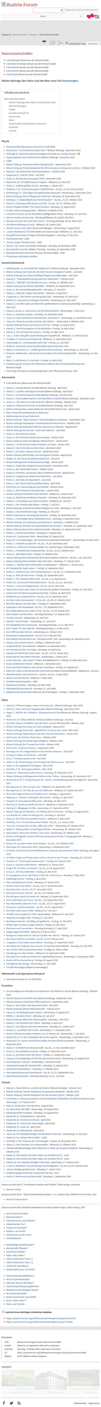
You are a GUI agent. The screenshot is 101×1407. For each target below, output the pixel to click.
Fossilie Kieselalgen (16, 967)
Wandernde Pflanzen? (17, 1248)
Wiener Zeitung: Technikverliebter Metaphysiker (30, 164)
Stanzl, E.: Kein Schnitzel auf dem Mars (25, 447)
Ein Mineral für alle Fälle (18, 1109)
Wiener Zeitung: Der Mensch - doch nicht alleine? (30, 430)
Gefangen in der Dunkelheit (19, 607)
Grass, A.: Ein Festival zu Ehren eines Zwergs (27, 437)
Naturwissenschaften (14, 98)
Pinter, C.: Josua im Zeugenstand (22, 585)
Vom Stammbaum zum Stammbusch (24, 1072)
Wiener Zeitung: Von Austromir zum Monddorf (29, 522)
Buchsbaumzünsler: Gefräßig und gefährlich (28, 921)
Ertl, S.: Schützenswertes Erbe (21, 758)
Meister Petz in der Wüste (18, 885)
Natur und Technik (15, 1303)
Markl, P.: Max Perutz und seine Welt (24, 1176)
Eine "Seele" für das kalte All (20, 628)
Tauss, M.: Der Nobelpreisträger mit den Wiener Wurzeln (34, 1133)
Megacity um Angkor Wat (18, 917)
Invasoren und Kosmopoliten (20, 907)
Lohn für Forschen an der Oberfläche (24, 213)
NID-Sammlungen (67, 80)
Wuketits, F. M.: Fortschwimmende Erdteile (27, 822)
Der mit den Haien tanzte (18, 949)
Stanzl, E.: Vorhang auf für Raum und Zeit (26, 203)
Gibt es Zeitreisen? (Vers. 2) (19, 1262)
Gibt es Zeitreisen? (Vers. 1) (19, 1258)
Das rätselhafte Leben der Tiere (21, 903)
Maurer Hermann (53, 1349)
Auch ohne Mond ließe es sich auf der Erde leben (30, 667)
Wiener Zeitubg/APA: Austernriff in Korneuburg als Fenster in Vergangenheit (43, 836)
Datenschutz (80, 1403)
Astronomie (14, 116)
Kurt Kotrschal (13, 889)
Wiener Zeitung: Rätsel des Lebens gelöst (26, 1019)
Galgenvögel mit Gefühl (17, 931)
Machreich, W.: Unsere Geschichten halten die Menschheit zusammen (40, 1040)
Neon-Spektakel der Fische (19, 882)
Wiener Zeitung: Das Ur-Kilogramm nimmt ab (28, 196)
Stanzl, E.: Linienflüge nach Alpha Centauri (27, 501)
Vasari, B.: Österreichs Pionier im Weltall (26, 405)
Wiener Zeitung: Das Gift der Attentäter (25, 285)
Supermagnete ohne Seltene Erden (23, 157)
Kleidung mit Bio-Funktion (19, 1112)
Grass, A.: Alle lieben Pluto (19, 554)
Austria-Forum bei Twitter (11, 1403)
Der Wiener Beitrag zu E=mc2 (20, 224)
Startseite (4, 4)
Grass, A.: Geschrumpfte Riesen (21, 864)
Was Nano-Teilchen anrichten (20, 938)
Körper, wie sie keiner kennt (20, 642)
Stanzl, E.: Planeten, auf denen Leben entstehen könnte (33, 472)
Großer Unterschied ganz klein (21, 210)
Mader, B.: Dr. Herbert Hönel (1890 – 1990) (26, 1137)
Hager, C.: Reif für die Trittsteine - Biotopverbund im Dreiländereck (38, 712)
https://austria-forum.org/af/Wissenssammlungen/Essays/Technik (39, 1321)
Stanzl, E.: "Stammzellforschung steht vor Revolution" (32, 278)
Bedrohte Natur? (14, 1217)
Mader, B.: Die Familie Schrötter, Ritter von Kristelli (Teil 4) (34, 1158)
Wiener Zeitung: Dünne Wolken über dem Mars (29, 561)
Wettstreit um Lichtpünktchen (21, 596)
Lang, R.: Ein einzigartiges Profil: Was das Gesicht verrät (33, 1058)
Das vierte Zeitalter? (16, 1251)
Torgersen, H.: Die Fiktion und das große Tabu (28, 296)
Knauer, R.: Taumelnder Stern (20, 536)
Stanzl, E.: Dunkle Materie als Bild (22, 387)
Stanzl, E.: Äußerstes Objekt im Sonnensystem (29, 465)
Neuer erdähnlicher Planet (19, 663)
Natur (11, 120)
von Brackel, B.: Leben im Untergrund (24, 815)
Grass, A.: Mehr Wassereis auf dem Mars (25, 490)
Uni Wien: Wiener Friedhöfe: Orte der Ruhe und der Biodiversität (37, 723)
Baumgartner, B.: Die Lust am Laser (23, 786)
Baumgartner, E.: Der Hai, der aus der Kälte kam (29, 790)
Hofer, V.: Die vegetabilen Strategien (23, 765)
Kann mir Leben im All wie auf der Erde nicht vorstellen (33, 670)
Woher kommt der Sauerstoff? (21, 1296)
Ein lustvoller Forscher (17, 249)
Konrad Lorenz (13, 1189)
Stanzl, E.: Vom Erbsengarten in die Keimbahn (28, 328)
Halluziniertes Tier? (15, 1224)
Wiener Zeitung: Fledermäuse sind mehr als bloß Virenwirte (35, 733)
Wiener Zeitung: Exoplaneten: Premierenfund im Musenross (35, 423)
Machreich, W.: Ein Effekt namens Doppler (26, 182)
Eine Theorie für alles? (17, 1213)
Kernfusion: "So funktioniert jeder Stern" (26, 150)
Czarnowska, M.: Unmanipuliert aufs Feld (26, 342)
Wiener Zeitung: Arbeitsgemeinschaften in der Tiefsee (32, 776)
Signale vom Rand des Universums (23, 653)
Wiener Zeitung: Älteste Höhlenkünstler (25, 1008)
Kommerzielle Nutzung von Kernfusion (25, 146)
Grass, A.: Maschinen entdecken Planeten (26, 497)
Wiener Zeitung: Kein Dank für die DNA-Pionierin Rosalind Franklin (39, 271)
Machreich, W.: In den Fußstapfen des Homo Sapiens (32, 1037)
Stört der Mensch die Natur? (20, 1282)
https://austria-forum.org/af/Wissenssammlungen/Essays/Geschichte (41, 1318)
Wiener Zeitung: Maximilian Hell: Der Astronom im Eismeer (35, 426)
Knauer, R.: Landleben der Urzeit (22, 1029)
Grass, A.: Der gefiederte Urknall (22, 1051)
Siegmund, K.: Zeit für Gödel (20, 174)
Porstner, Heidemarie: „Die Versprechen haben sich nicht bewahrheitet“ (41, 353)
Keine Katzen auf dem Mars (19, 614)
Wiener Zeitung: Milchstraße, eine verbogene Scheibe (32, 455)
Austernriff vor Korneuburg (19, 960)
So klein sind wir (14, 617)
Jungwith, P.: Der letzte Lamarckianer (24, 942)
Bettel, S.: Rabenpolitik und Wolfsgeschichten (28, 829)
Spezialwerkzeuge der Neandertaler (24, 1065)
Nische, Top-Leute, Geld (18, 245)
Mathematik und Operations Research (27, 123)
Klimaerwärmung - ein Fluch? (20, 1269)
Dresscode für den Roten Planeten (23, 656)
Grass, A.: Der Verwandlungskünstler (24, 289)
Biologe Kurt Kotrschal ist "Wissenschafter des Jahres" (33, 935)
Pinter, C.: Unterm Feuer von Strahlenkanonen (29, 571)
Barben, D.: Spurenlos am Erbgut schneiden (27, 300)
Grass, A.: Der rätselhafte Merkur (22, 469)
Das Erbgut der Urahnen (18, 1061)
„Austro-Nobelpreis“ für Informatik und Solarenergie (32, 231)
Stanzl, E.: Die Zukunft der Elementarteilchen (28, 171)
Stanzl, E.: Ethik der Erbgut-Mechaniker (25, 293)
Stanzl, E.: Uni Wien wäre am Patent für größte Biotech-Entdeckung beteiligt (43, 303)
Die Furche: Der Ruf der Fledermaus (23, 737)
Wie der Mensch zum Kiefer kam (22, 998)
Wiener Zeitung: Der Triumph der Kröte (25, 744)
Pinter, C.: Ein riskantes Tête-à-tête (23, 578)
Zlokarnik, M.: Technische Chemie (22, 1119)
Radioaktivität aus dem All (19, 688)
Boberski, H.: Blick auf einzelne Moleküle (57, 1148)
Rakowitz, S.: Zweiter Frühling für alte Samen (28, 797)
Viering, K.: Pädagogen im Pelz (21, 808)
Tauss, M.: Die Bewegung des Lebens (24, 1012)
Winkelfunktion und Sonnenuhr (22, 674)
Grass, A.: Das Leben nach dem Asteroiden (27, 1005)
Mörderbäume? (14, 1238)
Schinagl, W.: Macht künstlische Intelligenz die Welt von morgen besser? (41, 153)
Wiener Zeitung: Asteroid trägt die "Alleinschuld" (30, 440)
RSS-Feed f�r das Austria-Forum (19, 1403)
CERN (9, 160)
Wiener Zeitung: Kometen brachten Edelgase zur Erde (32, 508)
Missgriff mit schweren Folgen (21, 235)
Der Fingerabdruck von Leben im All (24, 610)
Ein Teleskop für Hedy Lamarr (20, 568)
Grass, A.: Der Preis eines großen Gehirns (26, 818)
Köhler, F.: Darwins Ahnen (19, 1015)
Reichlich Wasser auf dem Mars (21, 603)
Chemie (12, 130)
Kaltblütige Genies (15, 878)
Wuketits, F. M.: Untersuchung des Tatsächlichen (30, 189)
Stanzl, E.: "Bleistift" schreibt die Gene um (26, 282)
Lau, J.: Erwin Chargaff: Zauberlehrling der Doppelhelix (33, 335)
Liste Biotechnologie (16, 63)
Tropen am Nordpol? (16, 1227)
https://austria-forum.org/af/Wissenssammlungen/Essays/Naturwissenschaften (52, 1352)
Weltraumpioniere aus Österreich (22, 416)
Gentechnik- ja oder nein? (19, 1234)
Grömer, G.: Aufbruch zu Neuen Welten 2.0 (27, 546)
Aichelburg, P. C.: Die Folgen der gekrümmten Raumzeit (33, 192)
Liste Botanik (12, 67)
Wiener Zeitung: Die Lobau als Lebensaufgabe (29, 726)
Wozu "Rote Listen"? (16, 1300)
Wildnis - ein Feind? (15, 1231)
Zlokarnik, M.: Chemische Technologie (25, 1123)
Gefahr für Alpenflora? (17, 1265)
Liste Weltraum (13, 382)
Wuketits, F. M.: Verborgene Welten (23, 769)
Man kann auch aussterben (19, 928)
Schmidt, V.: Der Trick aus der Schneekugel (27, 1140)
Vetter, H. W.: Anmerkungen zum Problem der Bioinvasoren (35, 762)
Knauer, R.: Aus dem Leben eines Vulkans (26, 843)
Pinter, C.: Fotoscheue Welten (20, 532)
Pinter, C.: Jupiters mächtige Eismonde (25, 391)
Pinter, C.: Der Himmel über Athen (22, 504)
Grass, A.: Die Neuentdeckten (20, 871)
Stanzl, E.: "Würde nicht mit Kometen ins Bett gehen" (32, 564)
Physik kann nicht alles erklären (22, 256)
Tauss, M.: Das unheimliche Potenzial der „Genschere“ (33, 317)
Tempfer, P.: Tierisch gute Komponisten (25, 861)
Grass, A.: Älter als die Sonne (20, 575)
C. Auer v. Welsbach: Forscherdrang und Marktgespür (32, 1165)
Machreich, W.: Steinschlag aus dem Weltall (27, 486)
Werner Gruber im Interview (20, 217)
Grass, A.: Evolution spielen (19, 314)
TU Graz (93, 16)
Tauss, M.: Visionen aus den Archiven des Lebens (30, 321)
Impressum (94, 1403)
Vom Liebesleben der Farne (19, 899)
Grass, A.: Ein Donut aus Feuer (21, 433)
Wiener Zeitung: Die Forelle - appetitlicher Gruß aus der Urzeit (36, 730)
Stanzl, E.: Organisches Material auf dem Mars (28, 476)
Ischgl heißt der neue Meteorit (21, 646)
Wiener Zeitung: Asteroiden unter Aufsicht (27, 493)
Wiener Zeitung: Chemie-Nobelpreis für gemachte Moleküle (35, 1091)
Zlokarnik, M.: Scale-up (17, 1126)
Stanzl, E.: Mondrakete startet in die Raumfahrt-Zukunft (33, 398)
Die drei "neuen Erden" (17, 621)
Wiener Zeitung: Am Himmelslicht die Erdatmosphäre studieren (37, 557)
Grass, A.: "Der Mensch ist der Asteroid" (25, 401)
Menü (43, 16)
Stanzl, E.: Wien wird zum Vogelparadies (25, 708)
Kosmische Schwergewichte (20, 635)
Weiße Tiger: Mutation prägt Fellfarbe (24, 924)
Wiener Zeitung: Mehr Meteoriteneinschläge (28, 462)
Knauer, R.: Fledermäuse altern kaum (24, 772)
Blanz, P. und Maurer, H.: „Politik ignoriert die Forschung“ (34, 349)
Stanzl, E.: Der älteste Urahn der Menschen (27, 1026)
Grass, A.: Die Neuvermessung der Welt (25, 178)
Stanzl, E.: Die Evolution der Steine (23, 1022)
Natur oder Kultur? (15, 1255)
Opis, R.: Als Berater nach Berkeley (23, 1105)
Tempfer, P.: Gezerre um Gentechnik (24, 339)
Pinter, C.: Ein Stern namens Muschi (23, 451)
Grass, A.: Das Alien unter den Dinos (23, 1054)
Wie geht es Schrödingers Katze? (22, 1289)
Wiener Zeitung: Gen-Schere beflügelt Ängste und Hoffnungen (36, 275)
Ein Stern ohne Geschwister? (20, 600)
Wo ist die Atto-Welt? (16, 1293)
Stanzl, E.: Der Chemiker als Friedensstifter (27, 1144)
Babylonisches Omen (16, 692)
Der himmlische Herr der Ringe (21, 649)
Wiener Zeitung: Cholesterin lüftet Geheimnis (28, 1001)
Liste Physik (12, 74)
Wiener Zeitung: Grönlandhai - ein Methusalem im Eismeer (35, 811)
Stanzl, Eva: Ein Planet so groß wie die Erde (27, 592)
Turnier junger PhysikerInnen (20, 242)
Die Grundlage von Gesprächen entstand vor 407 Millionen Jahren (38, 991)
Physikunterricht (14, 238)
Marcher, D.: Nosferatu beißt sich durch (25, 804)
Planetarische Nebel (16, 684)
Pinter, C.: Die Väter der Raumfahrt (23, 479)
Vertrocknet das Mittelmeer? (20, 1275)
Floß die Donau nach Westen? (20, 1220)
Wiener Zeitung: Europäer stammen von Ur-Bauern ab (32, 1033)
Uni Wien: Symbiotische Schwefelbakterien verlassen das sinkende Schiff (42, 850)
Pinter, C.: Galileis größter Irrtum (22, 185)
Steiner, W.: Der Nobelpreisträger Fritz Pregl (27, 1162)
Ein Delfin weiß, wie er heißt (19, 910)
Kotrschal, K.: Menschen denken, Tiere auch (27, 832)
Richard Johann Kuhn (17, 1199)
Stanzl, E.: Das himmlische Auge (21, 511)
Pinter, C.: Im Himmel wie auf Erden (23, 394)
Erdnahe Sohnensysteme (18, 681)
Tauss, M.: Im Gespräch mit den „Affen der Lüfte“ (30, 825)
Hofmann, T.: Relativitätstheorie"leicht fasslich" (29, 199)
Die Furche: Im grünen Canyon (21, 747)
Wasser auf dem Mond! (17, 677)
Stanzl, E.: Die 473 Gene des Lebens (23, 331)
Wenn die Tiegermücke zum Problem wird (27, 793)
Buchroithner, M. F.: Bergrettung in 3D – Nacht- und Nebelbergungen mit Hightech (46, 779)
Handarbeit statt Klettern (18, 1068)
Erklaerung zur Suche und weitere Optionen (82, 10)
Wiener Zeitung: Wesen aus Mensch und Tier (28, 324)
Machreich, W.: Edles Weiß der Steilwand (26, 719)
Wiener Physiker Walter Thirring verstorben (27, 206)
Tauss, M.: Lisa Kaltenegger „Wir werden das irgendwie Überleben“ (39, 539)
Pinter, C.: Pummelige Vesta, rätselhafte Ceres (28, 518)
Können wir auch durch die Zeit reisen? (25, 220)
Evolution (13, 127)
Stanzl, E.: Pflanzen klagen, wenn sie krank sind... (30, 705)
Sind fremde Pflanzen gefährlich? (22, 1286)
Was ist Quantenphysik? (18, 1279)
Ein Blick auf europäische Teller (21, 914)
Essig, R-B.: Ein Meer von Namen (22, 868)
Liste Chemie (12, 70)
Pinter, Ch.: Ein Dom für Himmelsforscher (26, 582)
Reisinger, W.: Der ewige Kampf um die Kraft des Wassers (34, 751)
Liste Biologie (13, 60)
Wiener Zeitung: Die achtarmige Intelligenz (27, 740)
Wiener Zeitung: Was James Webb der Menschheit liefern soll (36, 409)
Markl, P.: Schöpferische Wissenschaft (24, 1047)
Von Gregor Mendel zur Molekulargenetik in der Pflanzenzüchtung (38, 370)
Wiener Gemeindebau (57, 1392)
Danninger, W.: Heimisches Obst (22, 846)
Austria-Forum (22, 4)
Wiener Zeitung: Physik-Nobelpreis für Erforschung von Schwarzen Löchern (43, 167)
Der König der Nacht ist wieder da (22, 896)
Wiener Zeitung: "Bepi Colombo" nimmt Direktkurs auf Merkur (37, 419)
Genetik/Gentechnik (19, 112)
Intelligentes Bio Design (17, 963)
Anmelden (93, 43)
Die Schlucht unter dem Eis (19, 892)
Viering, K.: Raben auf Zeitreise (21, 754)
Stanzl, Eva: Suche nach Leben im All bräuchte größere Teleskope (38, 589)
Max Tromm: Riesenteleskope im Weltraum (27, 412)
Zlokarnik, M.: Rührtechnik (19, 1130)
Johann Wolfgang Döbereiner (21, 1169)
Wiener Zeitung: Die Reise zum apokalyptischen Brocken (34, 525)
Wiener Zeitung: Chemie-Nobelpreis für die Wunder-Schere (35, 1094)
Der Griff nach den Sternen (19, 631)
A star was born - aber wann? (20, 660)
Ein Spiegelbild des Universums (21, 624)
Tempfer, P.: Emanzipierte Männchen (24, 800)
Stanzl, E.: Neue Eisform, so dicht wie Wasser (28, 1087)
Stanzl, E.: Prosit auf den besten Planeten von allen (31, 444)
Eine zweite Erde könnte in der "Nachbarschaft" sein (32, 638)
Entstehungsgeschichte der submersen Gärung (29, 1172)
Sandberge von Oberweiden (20, 953)
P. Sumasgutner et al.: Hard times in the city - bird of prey (34, 875)
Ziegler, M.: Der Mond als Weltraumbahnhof (27, 458)
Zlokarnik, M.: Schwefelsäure (20, 1116)
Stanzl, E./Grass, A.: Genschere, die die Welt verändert (32, 310)
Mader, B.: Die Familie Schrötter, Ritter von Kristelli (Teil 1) (34, 1155)
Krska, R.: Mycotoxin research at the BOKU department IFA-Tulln (37, 346)
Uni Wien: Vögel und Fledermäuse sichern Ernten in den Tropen (37, 857)
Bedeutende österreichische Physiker (24, 252)
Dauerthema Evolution (17, 1075)
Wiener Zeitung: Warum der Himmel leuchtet (28, 529)
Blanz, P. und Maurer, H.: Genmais (22, 360)
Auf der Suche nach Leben (19, 228)
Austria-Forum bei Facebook (3, 1403)
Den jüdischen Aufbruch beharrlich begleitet (28, 956)
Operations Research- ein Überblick (23, 979)
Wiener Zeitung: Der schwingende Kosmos (27, 515)
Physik (12, 109)
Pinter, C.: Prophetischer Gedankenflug (25, 550)
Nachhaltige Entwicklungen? (20, 1244)
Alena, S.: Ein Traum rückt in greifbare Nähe (27, 483)
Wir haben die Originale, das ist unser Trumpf (28, 945)
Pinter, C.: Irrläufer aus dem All (21, 543)
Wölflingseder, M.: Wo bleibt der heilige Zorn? (28, 268)
